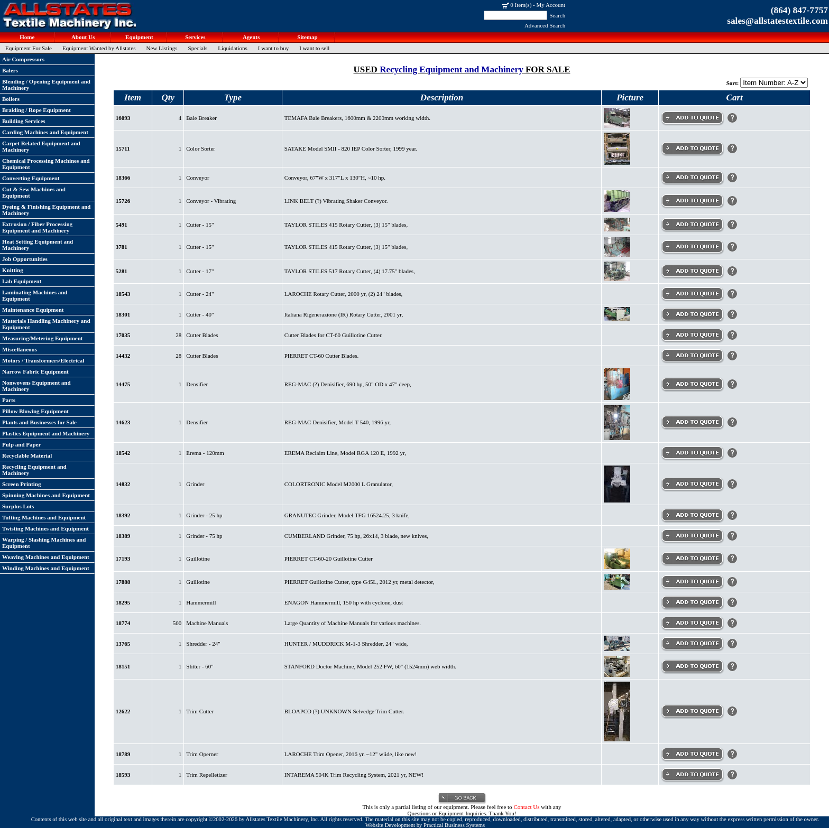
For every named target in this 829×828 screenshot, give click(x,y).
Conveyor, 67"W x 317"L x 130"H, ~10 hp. (334, 177)
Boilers (11, 99)
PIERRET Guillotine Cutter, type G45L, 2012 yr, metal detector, (359, 582)
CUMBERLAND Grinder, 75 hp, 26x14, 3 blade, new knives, (356, 536)
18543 (123, 294)
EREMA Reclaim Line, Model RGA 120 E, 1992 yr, (345, 453)
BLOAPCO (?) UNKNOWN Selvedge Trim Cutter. (344, 711)
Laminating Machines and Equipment (34, 295)
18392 (123, 515)
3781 (121, 247)
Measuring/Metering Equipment (42, 338)
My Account (550, 5)
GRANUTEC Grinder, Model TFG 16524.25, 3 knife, (347, 515)
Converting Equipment (31, 178)
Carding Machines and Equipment (45, 132)
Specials (198, 48)
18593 (123, 774)
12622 (123, 711)
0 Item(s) (520, 5)
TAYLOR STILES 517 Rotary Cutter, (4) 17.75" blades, (349, 271)
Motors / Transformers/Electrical (43, 360)
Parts (8, 400)
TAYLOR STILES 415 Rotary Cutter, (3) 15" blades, (346, 224)
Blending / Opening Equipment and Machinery (46, 84)
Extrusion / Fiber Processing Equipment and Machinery (37, 227)
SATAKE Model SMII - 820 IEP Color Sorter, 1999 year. (351, 148)
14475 (123, 384)
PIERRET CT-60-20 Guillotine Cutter (328, 558)
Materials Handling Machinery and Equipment (46, 324)
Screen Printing (21, 484)
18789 (123, 754)
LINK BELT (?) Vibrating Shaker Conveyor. (336, 201)
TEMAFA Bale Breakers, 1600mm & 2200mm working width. (357, 118)
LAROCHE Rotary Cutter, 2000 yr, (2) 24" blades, (343, 294)
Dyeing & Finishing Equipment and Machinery (46, 209)
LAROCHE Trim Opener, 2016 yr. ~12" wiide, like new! (350, 754)
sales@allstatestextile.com (777, 21)
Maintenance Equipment (32, 309)
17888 (123, 582)
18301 (123, 314)
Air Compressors (23, 59)
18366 (123, 177)
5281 (121, 271)
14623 (123, 422)
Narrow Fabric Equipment (35, 371)
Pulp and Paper (21, 444)
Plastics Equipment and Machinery (45, 433)
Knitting (12, 270)
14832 (123, 484)
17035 (123, 335)
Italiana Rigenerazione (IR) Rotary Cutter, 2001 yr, (343, 314)
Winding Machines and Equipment (45, 568)
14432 (123, 355)
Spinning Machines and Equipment (46, 495)
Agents (251, 37)
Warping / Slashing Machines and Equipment (44, 542)
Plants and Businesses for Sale (39, 422)
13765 (123, 643)
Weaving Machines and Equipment (45, 557)
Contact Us (526, 807)
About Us (82, 37)
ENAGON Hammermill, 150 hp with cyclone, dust (343, 602)
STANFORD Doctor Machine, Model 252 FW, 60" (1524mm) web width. (370, 666)
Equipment (138, 37)
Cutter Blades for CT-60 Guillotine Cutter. (333, 335)
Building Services (23, 121)
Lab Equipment (21, 281)
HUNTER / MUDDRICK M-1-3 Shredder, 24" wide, (346, 643)
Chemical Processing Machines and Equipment (46, 163)
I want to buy (273, 48)
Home (27, 37)
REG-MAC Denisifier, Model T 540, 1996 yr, (337, 422)
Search (557, 15)
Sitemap (306, 37)
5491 (121, 224)
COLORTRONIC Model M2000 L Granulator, (338, 484)
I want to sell (314, 48)
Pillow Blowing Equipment (35, 411)
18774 (123, 623)
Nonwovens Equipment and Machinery (36, 385)
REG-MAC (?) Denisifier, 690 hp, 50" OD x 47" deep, (347, 384)
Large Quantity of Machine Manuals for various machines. (352, 623)
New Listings (162, 48)
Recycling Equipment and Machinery (34, 469)
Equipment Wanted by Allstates (99, 48)
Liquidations (232, 48)
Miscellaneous (19, 349)
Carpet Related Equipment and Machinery (41, 146)
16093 (123, 118)
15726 (123, 201)
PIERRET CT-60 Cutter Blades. (321, 355)
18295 (123, 602)
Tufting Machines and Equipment (44, 517)
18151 (123, 666)
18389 (123, 536)
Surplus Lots (18, 506)
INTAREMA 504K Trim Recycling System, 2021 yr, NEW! (354, 774)
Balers (10, 70)
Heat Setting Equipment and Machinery (37, 244)
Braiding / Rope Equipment (36, 110)
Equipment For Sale (28, 48)
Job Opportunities (25, 259)
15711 (123, 148)
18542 (123, 453)
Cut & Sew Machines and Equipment (34, 192)
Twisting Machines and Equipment (45, 528)
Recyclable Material (27, 455)
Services (194, 37)
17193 (123, 558)
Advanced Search (544, 25)
